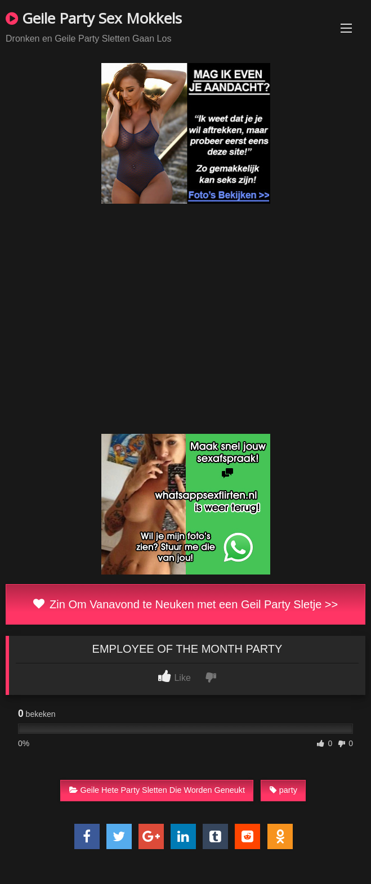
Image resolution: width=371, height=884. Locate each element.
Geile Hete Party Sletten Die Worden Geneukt (157, 790)
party (283, 790)
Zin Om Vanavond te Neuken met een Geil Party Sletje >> (185, 604)
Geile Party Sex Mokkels (94, 18)
